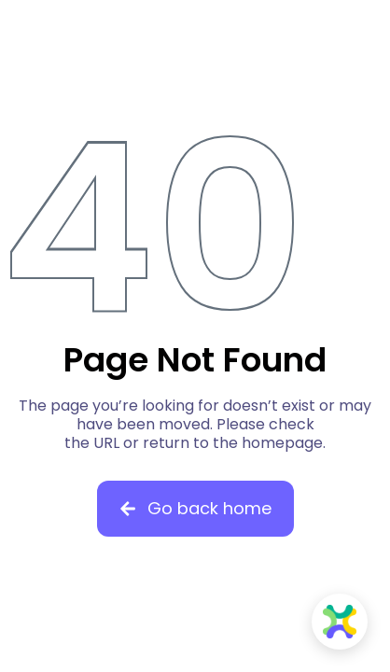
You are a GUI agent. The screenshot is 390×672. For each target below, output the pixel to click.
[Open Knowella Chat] (340, 622)
